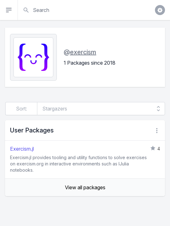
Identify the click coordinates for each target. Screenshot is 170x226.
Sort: (21, 108)
